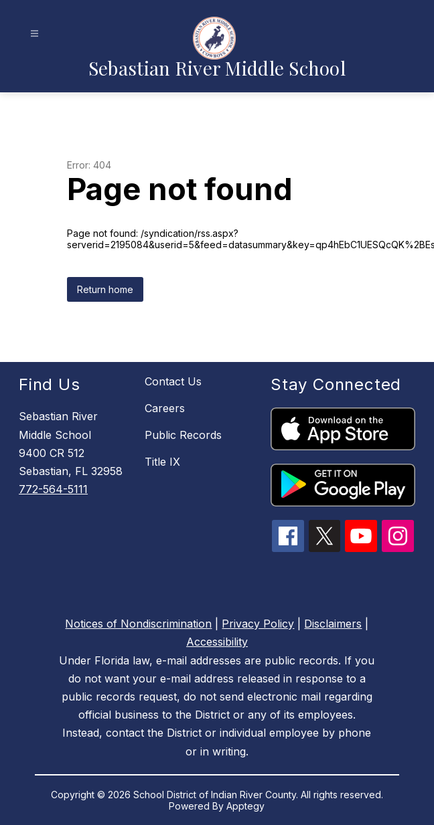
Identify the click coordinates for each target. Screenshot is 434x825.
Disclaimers (333, 623)
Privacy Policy (258, 623)
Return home (105, 289)
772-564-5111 (53, 489)
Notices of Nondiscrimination (138, 623)
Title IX (162, 461)
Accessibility (217, 641)
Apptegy (245, 806)
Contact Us (173, 381)
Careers (165, 408)
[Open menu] (34, 33)
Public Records (183, 435)
